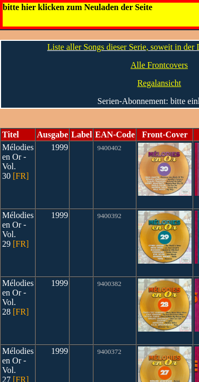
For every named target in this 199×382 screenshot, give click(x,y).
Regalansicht (159, 83)
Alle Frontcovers (159, 65)
